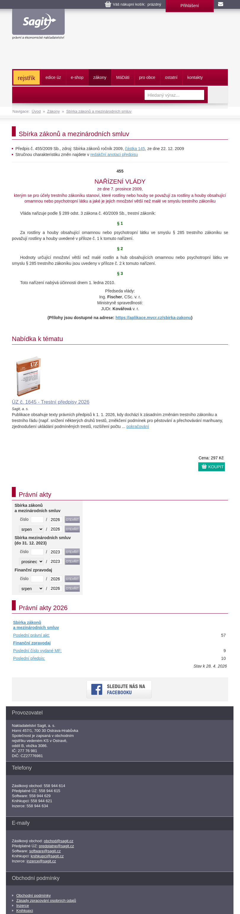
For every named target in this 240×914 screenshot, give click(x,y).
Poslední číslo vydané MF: (37, 650)
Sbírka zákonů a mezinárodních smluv (98, 111)
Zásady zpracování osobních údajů (46, 900)
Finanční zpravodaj (32, 643)
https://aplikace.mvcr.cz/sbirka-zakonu (153, 317)
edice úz (53, 77)
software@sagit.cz (45, 851)
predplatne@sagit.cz (56, 846)
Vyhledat (218, 95)
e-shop (77, 77)
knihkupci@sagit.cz (47, 856)
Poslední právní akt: (31, 635)
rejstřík (26, 78)
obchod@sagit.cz (58, 841)
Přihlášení (189, 5)
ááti (122, 77)
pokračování (138, 426)
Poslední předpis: (29, 658)
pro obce (147, 77)
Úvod (36, 111)
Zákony (53, 111)
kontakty (195, 77)
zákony (99, 77)
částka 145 (135, 148)
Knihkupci (24, 910)
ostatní (171, 77)
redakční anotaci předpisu (114, 154)
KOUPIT (216, 466)
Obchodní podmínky (33, 895)
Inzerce (22, 905)
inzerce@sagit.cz (41, 861)
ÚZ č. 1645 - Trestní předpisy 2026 (50, 402)
